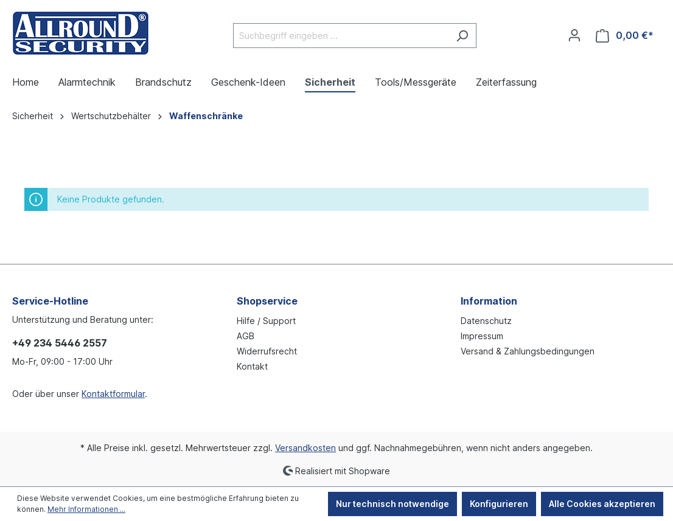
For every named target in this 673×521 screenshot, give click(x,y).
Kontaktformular (113, 393)
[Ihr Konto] (574, 35)
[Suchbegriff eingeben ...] (340, 35)
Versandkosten (305, 448)
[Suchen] (462, 35)
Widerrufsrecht (267, 351)
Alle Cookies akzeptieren (602, 504)
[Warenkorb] (624, 35)
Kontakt (252, 366)
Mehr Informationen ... (86, 509)
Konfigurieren (499, 504)
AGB (245, 336)
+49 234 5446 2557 (59, 343)
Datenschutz (486, 321)
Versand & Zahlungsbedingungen (528, 351)
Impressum (482, 336)
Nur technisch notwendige (392, 504)
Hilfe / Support (266, 321)
